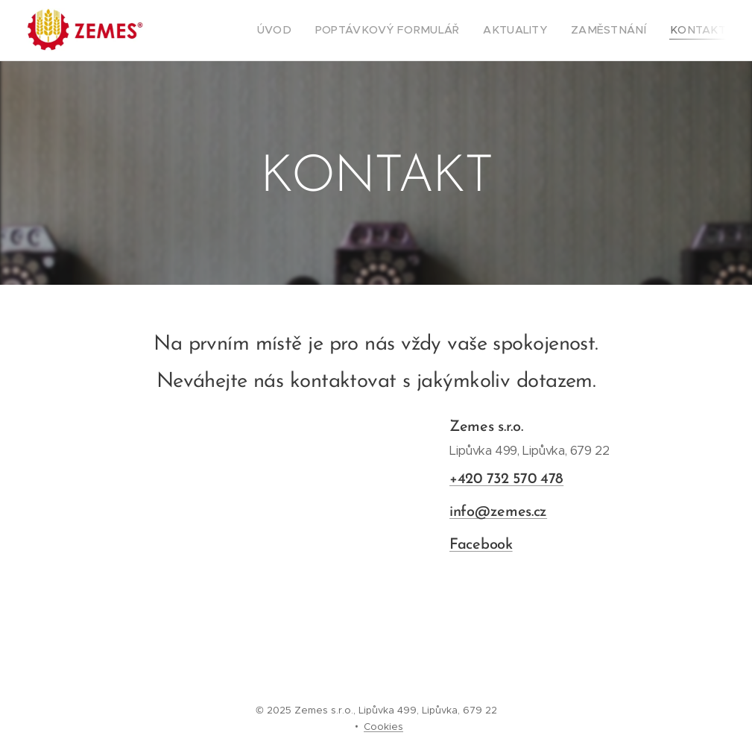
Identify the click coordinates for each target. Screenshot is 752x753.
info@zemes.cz (498, 512)
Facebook (481, 545)
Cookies (383, 726)
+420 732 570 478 (506, 479)
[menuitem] (314, 30)
